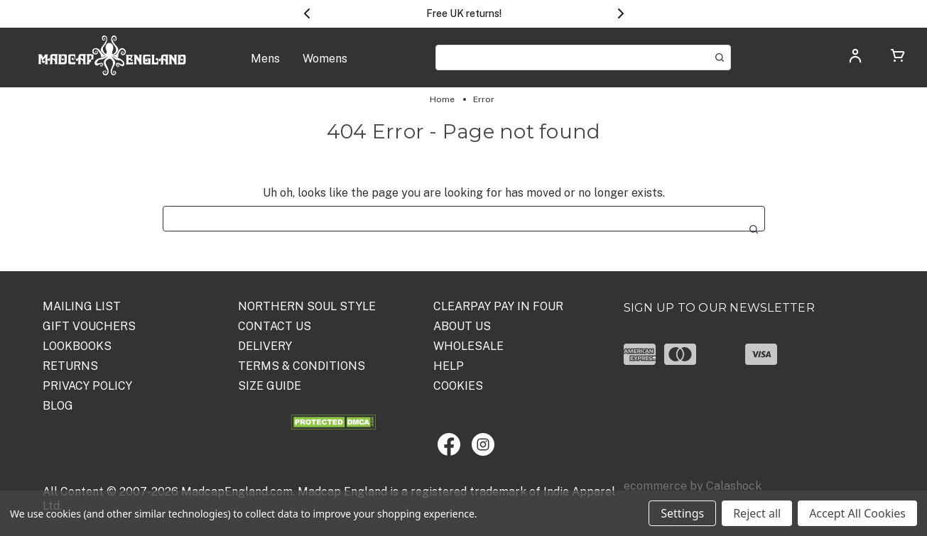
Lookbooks (77, 346)
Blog (58, 405)
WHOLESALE (468, 346)
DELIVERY (265, 346)
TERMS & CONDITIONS (301, 366)
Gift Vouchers (89, 326)
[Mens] (265, 66)
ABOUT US (462, 326)
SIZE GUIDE (269, 386)
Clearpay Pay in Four (498, 306)
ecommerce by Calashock (692, 486)
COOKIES (458, 386)
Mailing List (82, 306)
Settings (682, 513)
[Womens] (325, 66)
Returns (70, 366)
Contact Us (274, 326)
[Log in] (855, 60)
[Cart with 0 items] (897, 59)
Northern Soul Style (307, 306)
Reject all (757, 513)
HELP (448, 366)
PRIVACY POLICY (87, 386)
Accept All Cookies (857, 513)
